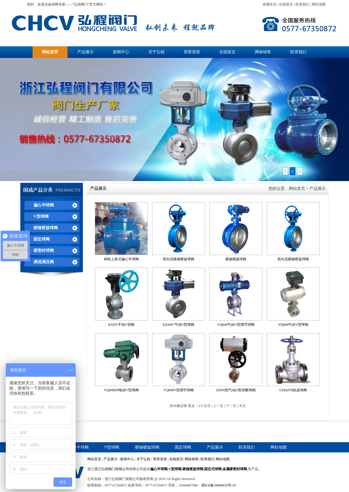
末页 (242, 406)
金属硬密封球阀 (234, 469)
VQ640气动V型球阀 (293, 325)
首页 (207, 406)
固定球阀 (41, 239)
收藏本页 (270, 4)
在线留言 (286, 4)
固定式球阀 (213, 469)
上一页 (218, 406)
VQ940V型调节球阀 (178, 390)
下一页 (231, 406)
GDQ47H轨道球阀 (293, 390)
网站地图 (319, 4)
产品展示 (85, 52)
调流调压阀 (43, 262)
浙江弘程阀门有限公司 (111, 469)
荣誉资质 (192, 52)
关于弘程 (156, 52)
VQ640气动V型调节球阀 (235, 325)
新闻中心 (121, 52)
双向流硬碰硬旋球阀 (178, 259)
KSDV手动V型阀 (121, 325)
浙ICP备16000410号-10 (218, 485)
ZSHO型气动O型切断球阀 (236, 390)
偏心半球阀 (43, 205)
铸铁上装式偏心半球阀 (121, 259)
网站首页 (50, 52)
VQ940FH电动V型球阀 (121, 390)
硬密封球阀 (43, 250)
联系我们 (302, 4)
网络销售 (263, 52)
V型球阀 (41, 216)
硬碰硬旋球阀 (45, 228)
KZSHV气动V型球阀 (179, 325)
